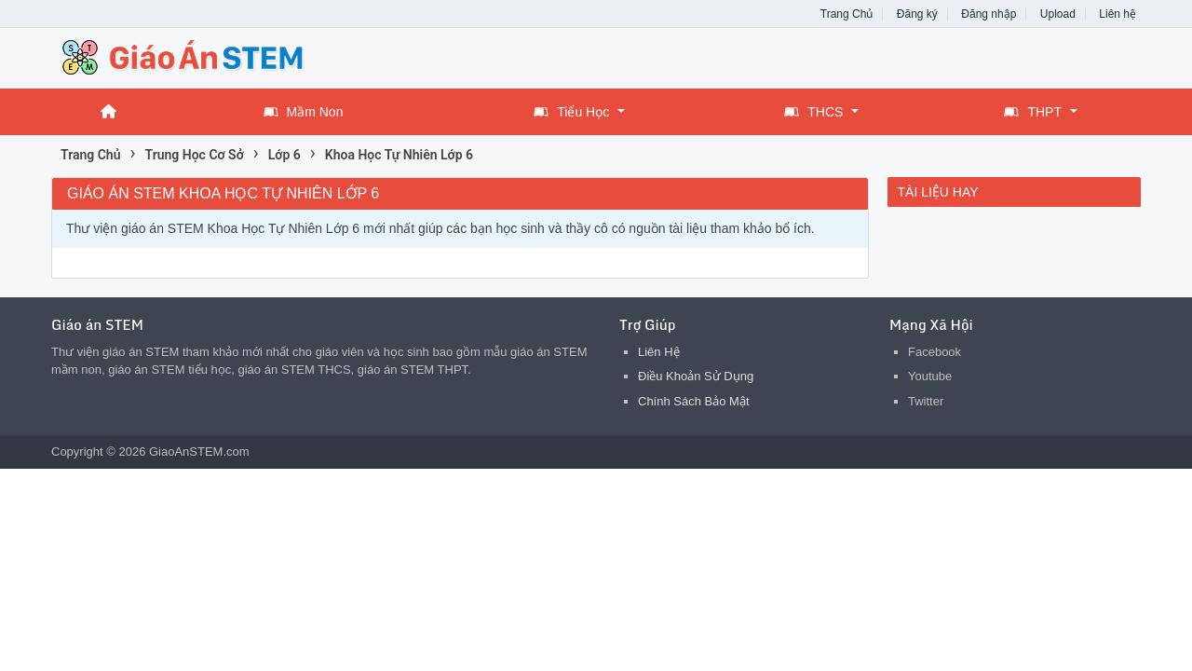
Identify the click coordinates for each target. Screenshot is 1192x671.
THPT (1033, 112)
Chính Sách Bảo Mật (694, 401)
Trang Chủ (847, 14)
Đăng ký (917, 14)
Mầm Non (304, 112)
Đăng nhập (988, 14)
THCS (813, 112)
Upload (1058, 14)
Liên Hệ (659, 352)
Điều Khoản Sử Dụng (695, 376)
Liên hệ (1117, 14)
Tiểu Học (571, 112)
